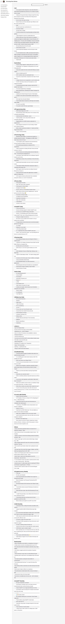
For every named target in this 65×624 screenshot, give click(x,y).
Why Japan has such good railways (23, 99)
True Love (18, 473)
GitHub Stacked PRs (18, 341)
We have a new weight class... (22, 418)
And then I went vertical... (21, 203)
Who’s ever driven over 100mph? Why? (23, 360)
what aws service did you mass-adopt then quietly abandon (27, 526)
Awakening (18, 322)
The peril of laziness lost (19, 336)
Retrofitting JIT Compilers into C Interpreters (22, 343)
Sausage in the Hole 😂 (20, 187)
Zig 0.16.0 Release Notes (19, 327)
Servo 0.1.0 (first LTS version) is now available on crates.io (25, 333)
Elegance (18, 319)
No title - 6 (18, 307)
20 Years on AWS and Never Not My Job (24, 524)
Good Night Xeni (19, 293)
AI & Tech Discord (4, 8)
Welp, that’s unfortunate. (21, 199)
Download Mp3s (4, 6)
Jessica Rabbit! (19, 274)
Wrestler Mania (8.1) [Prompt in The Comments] (25, 317)
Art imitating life (19, 292)
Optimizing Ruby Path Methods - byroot (23, 116)
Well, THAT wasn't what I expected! (23, 184)
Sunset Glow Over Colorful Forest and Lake (24, 310)
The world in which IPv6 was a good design (24, 105)
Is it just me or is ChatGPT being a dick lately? (25, 211)
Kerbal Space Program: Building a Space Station (25, 266)
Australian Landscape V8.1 (21, 314)
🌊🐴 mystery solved (20, 594)
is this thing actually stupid (21, 228)
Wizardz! (18, 300)
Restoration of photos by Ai (21, 278)
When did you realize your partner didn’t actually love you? (27, 386)
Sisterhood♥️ (18, 59)
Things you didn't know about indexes (21, 348)
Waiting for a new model (20, 227)
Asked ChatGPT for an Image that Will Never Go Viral (26, 587)
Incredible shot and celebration (22, 196)
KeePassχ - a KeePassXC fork (20, 346)
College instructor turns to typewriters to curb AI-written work (27, 80)
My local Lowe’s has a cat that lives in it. (24, 27)
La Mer (17, 281)
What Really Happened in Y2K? (22, 110)
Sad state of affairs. (20, 28)
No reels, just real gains (20, 474)
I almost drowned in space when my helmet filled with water (25, 553)
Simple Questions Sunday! (21, 268)
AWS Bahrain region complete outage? (23, 528)
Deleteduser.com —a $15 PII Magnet (21, 331)
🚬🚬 (17, 593)
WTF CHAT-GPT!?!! (20, 601)
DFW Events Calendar (5, 15)
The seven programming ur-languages (23, 88)
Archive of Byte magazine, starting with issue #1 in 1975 (27, 64)
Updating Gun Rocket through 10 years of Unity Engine (26, 93)
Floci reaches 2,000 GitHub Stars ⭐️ (23, 534)
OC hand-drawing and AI (21, 273)
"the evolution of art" (20, 283)
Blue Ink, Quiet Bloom (20, 321)
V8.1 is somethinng (20, 305)
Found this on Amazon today (21, 194)
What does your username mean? (22, 374)
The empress (18, 276)
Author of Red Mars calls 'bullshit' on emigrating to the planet (26, 543)
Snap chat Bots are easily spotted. (22, 606)
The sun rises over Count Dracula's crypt (24, 309)
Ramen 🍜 (18, 280)
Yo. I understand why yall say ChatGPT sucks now (25, 230)
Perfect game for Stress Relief (22, 186)
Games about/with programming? (22, 259)
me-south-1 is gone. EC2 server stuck (23, 519)
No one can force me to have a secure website (23, 329)
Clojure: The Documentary (21, 131)
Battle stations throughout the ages (23, 285)
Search (46, 4)
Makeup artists (19, 316)
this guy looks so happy (20, 30)
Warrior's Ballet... (19, 290)
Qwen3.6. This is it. (20, 408)
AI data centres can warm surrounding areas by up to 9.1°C (25, 545)
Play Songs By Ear (4, 10)
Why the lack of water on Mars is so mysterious (23, 569)
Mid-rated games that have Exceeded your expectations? (27, 264)
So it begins (18, 225)
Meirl (17, 25)
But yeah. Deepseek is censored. (22, 582)
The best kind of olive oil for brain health (22, 574)
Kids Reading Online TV (5, 13)
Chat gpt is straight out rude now (22, 216)
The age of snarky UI (18, 334)
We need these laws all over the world (23, 45)
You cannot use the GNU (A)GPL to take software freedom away (26, 338)
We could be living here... (21, 298)
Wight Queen (18, 302)
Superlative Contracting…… (21, 198)
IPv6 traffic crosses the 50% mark (20, 339)
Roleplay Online (3, 17)
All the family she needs (20, 47)
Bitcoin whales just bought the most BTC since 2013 (26, 500)
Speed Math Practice (4, 11)
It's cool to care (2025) (20, 104)
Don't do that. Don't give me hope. (22, 20)
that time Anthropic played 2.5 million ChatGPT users (26, 210)
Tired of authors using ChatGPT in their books (25, 599)
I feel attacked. (19, 201)
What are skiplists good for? (21, 73)
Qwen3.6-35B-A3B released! (21, 396)
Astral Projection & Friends (21, 312)
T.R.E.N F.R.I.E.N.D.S (20, 208)
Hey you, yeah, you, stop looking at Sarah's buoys (25, 189)
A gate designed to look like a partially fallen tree (25, 35)
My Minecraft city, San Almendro (22, 245)
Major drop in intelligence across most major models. (26, 413)
